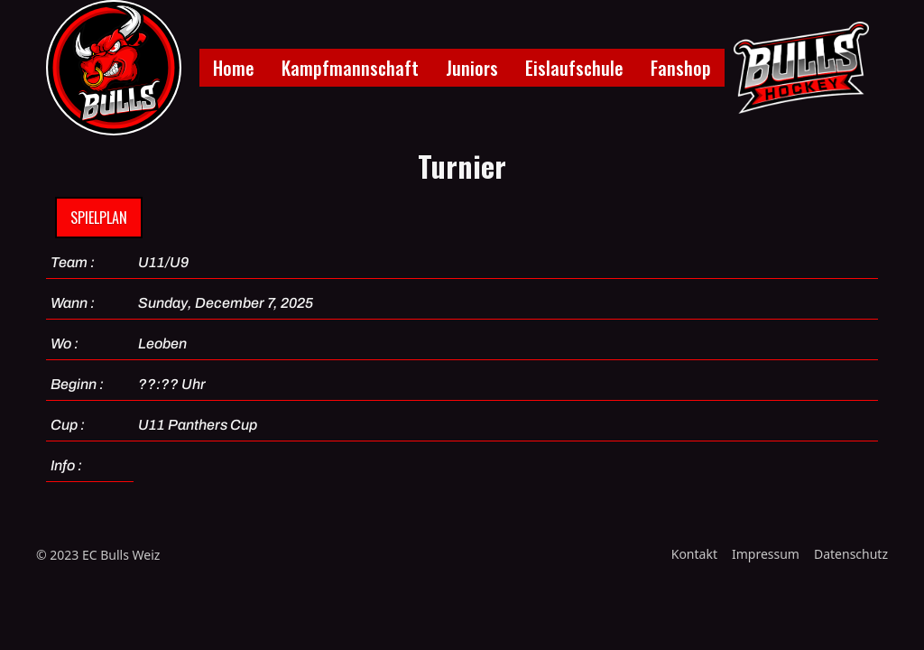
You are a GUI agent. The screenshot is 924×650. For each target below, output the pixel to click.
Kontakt (694, 553)
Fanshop (681, 67)
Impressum (765, 553)
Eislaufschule (574, 67)
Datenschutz (851, 553)
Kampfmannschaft (350, 67)
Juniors (472, 67)
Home (233, 67)
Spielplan (98, 217)
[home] (113, 67)
